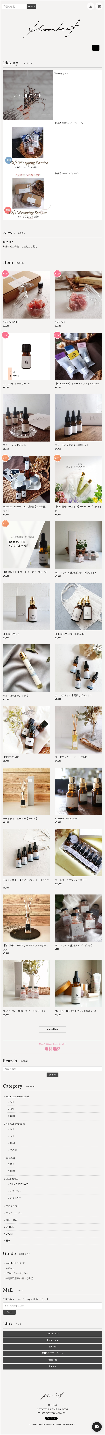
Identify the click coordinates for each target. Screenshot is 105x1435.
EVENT (10, 1233)
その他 (13, 1150)
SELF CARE (12, 1179)
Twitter (52, 1346)
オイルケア (15, 1198)
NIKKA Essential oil (15, 1124)
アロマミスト (13, 1206)
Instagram (52, 1340)
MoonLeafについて (15, 1263)
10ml (12, 1116)
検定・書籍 (11, 1220)
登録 (9, 1312)
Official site (53, 1333)
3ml (12, 1102)
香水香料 (10, 1158)
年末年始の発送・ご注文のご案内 (20, 246)
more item (52, 1029)
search (31, 6)
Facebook (52, 1359)
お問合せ (10, 1268)
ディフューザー (14, 1213)
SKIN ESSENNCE (19, 1184)
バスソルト (15, 1191)
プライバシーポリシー (17, 1273)
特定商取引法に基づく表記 (19, 1278)
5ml (12, 1109)
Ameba (52, 1366)
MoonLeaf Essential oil (17, 1096)
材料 (8, 1240)
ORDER (10, 1227)
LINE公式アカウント (52, 1353)
